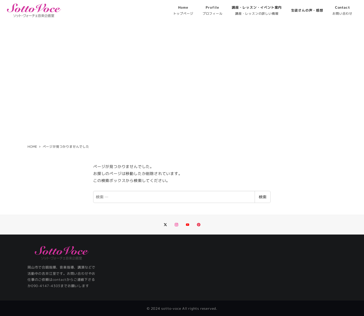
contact (60, 279)
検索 (262, 197)
